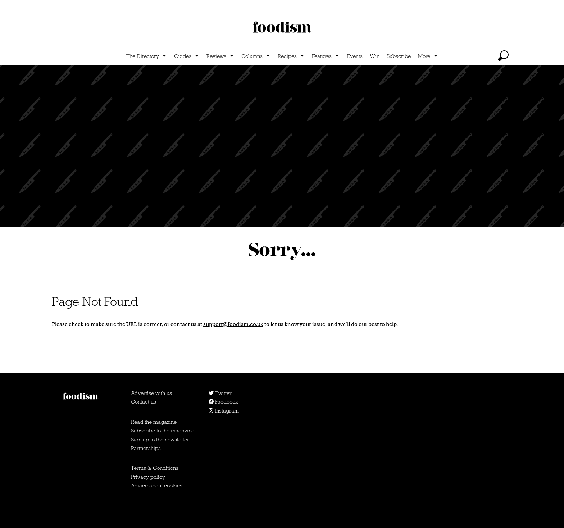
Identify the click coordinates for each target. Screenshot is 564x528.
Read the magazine (154, 422)
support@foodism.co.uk (233, 323)
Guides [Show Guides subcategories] (182, 56)
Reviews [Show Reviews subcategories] (216, 56)
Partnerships (146, 448)
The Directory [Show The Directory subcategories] (142, 56)
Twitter (220, 393)
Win (374, 56)
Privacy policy (148, 477)
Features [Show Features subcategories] (322, 56)
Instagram (224, 411)
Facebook (223, 402)
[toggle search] (503, 56)
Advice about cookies (156, 485)
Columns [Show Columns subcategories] (252, 56)
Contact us (143, 402)
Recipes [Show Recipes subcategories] (287, 56)
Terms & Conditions (154, 468)
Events (355, 56)
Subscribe (399, 56)
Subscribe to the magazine (162, 430)
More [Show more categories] (424, 56)
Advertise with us (151, 393)
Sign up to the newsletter (160, 439)
